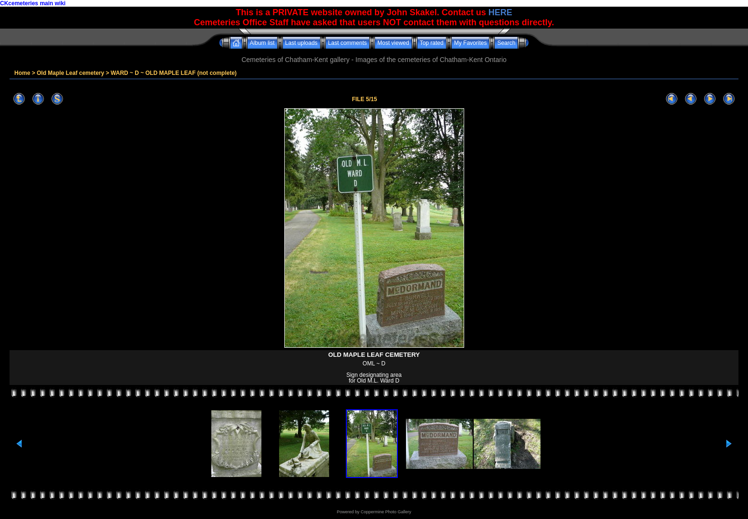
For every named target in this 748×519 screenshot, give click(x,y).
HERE (500, 12)
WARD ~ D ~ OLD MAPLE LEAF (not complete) (174, 73)
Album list (262, 43)
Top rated (432, 43)
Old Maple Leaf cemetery (70, 73)
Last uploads (301, 43)
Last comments (347, 43)
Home (22, 73)
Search (506, 43)
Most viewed (393, 43)
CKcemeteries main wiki (32, 3)
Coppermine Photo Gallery (386, 511)
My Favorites (470, 43)
